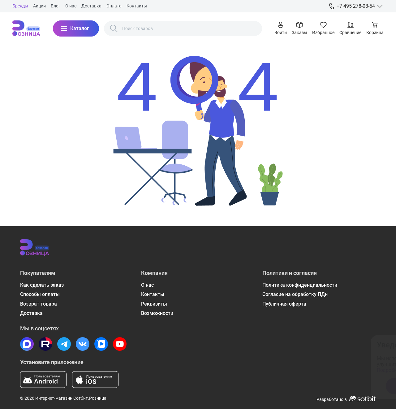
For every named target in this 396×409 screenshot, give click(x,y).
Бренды (20, 5)
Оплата (114, 5)
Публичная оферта (284, 304)
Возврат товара (38, 304)
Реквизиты (154, 304)
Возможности (157, 313)
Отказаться (330, 386)
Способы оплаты (40, 294)
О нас (70, 5)
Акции (39, 5)
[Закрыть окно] (363, 343)
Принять (282, 386)
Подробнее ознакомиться (282, 370)
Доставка (91, 5)
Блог (55, 5)
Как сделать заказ (42, 285)
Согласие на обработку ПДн (295, 294)
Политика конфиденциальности (299, 285)
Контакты (137, 5)
